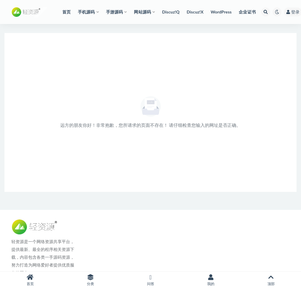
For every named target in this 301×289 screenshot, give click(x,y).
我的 (211, 280)
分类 (90, 280)
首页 (30, 280)
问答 (150, 280)
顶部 (271, 280)
